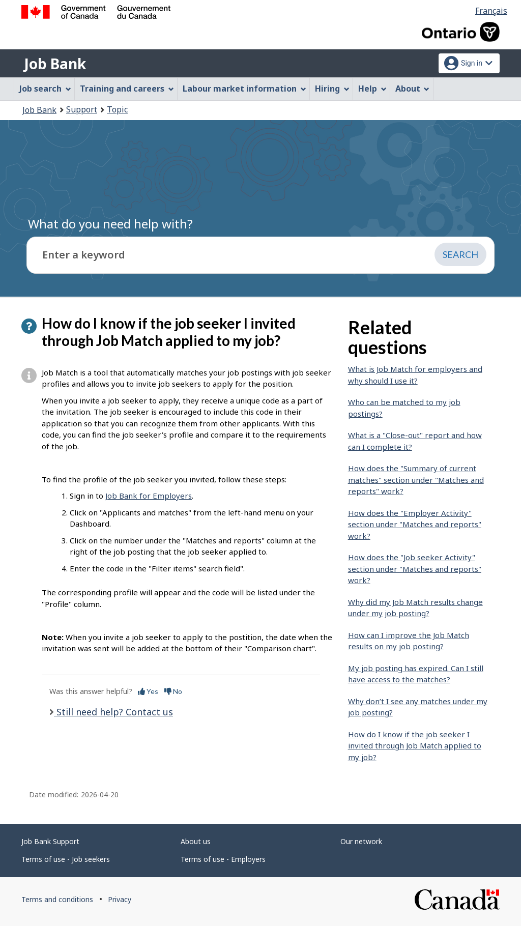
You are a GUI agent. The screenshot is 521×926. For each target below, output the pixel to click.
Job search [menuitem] (45, 88)
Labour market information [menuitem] (244, 88)
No (173, 691)
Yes (148, 691)
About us (196, 841)
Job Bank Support (50, 841)
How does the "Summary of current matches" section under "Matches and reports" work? (416, 479)
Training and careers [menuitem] (127, 88)
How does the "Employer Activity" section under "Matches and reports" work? (414, 524)
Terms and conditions (57, 899)
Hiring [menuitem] (332, 88)
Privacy (119, 899)
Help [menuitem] (372, 88)
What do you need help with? (110, 223)
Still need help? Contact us (113, 712)
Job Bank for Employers (148, 495)
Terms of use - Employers (223, 859)
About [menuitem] (412, 88)
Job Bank (55, 63)
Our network (361, 841)
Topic (117, 109)
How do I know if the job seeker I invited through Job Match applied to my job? (414, 745)
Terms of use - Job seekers (65, 859)
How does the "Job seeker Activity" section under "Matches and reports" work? (414, 568)
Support (81, 109)
